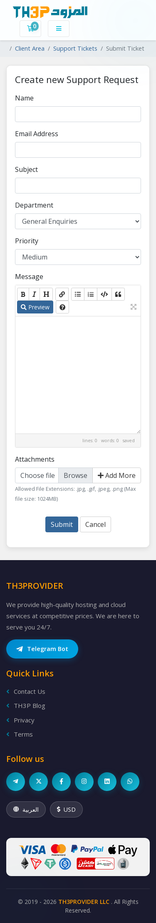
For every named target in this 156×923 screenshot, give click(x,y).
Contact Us (25, 691)
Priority (26, 240)
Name (24, 98)
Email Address (36, 133)
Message (29, 276)
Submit (62, 524)
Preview (35, 307)
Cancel (95, 524)
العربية (26, 809)
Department (34, 205)
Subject (26, 169)
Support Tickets (75, 48)
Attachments (34, 459)
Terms (19, 734)
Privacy (20, 720)
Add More (117, 475)
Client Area (30, 48)
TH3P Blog (25, 705)
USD (66, 809)
